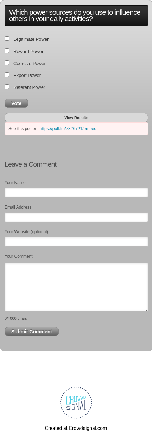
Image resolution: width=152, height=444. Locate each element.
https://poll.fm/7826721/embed (68, 128)
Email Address (18, 207)
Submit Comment (31, 331)
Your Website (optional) (26, 231)
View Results (76, 118)
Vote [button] (16, 103)
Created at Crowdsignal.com (76, 428)
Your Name (15, 182)
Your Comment (19, 256)
